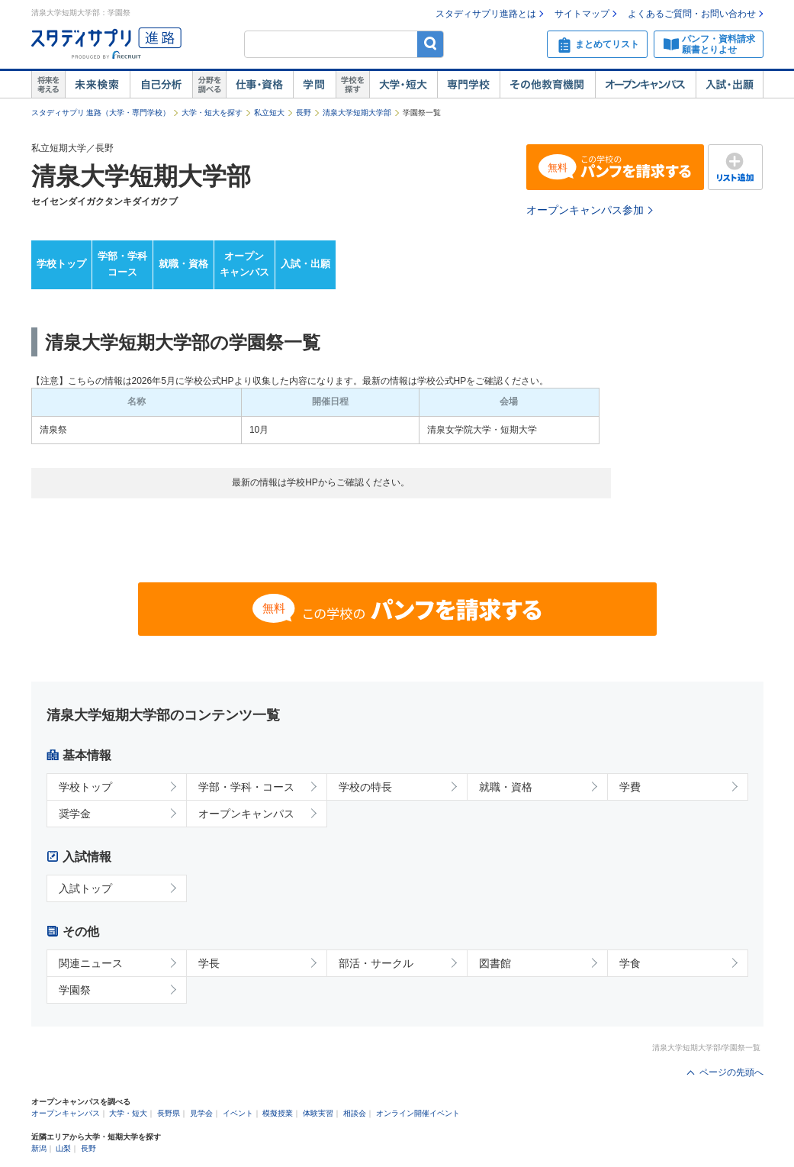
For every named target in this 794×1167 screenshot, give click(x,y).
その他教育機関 (547, 84)
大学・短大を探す (212, 112)
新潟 (39, 1148)
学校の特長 (365, 787)
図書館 (495, 963)
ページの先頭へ (731, 1072)
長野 (303, 112)
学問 (314, 84)
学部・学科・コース (246, 787)
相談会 (354, 1113)
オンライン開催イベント (418, 1113)
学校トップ (61, 263)
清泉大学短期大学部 (357, 112)
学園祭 (75, 990)
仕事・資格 (259, 84)
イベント (238, 1113)
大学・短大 (403, 84)
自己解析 (161, 84)
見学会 (201, 1113)
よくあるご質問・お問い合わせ (692, 13)
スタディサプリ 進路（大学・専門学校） (101, 112)
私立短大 (269, 112)
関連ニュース (91, 963)
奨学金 (75, 814)
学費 (630, 787)
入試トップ (85, 888)
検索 (430, 44)
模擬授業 (277, 1113)
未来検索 (97, 84)
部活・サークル (376, 963)
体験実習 (318, 1113)
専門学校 (468, 84)
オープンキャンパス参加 (585, 210)
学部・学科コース (122, 264)
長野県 (168, 1113)
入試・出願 (729, 84)
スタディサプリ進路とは (486, 13)
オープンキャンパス (645, 84)
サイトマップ (582, 13)
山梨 (63, 1148)
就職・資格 (183, 263)
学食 (630, 963)
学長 (209, 963)
